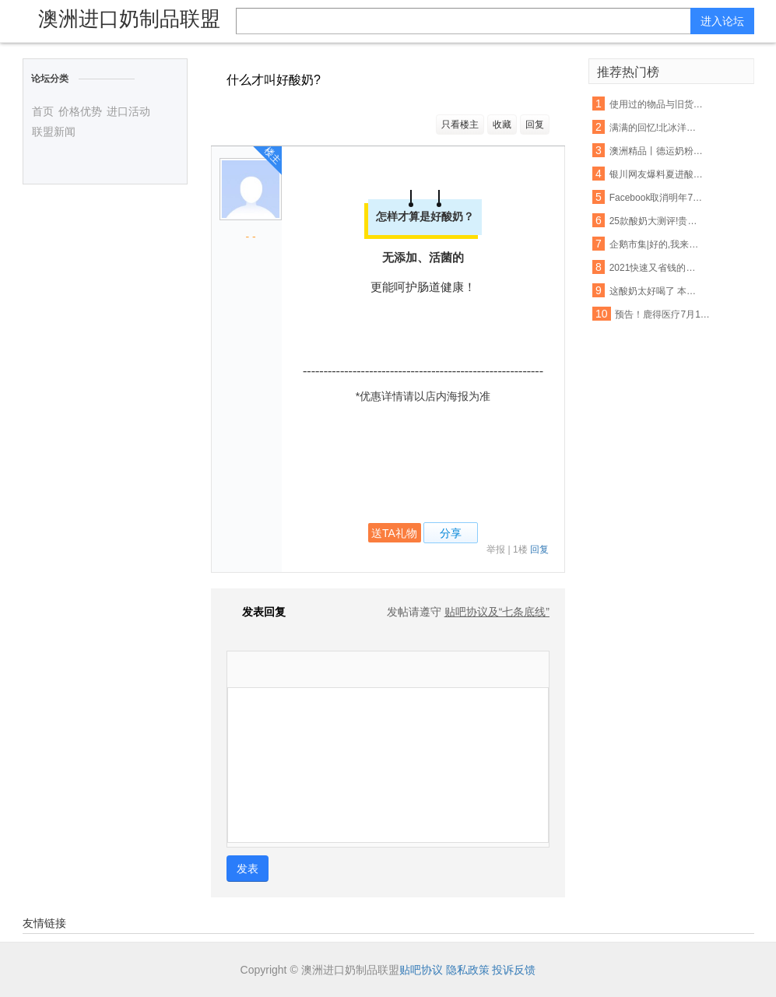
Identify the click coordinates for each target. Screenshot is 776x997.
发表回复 (256, 612)
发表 (247, 868)
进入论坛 (722, 21)
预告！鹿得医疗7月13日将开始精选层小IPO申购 (662, 314)
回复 (534, 124)
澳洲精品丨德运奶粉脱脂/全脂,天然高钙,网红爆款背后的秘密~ (656, 151)
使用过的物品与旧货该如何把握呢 (656, 104)
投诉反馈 (513, 970)
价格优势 (80, 111)
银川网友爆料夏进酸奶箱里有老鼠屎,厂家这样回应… (656, 174)
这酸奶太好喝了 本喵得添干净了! (656, 291)
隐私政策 (468, 970)
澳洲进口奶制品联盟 (129, 18)
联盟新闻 (53, 131)
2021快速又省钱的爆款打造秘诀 (656, 267)
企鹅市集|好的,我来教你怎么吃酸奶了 (656, 244)
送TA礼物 (394, 533)
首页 (43, 111)
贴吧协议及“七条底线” (497, 612)
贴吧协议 (421, 970)
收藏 (502, 124)
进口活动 (128, 111)
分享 (451, 533)
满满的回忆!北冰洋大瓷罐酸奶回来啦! (656, 127)
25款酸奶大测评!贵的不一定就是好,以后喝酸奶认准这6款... (656, 221)
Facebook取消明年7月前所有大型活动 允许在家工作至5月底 (656, 197)
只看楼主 (460, 124)
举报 (495, 549)
